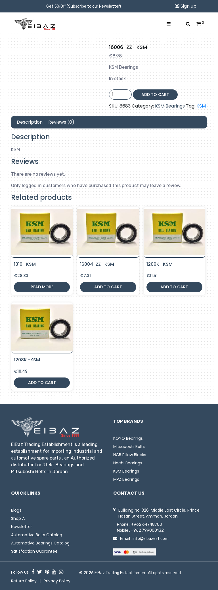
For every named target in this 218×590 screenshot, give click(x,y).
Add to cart (155, 94)
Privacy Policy (57, 581)
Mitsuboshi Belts (129, 446)
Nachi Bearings (127, 463)
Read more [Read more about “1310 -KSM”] (42, 287)
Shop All (18, 518)
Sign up (185, 6)
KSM (201, 106)
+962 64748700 (146, 524)
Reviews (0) (61, 122)
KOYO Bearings (128, 438)
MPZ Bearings (126, 479)
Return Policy (24, 581)
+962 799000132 (147, 530)
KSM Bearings (170, 106)
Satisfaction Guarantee (34, 551)
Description (30, 122)
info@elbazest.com (151, 538)
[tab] (30, 122)
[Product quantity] (120, 94)
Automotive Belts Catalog (36, 535)
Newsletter (21, 526)
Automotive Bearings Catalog (40, 543)
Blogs (16, 510)
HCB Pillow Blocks (129, 455)
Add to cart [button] (108, 287)
